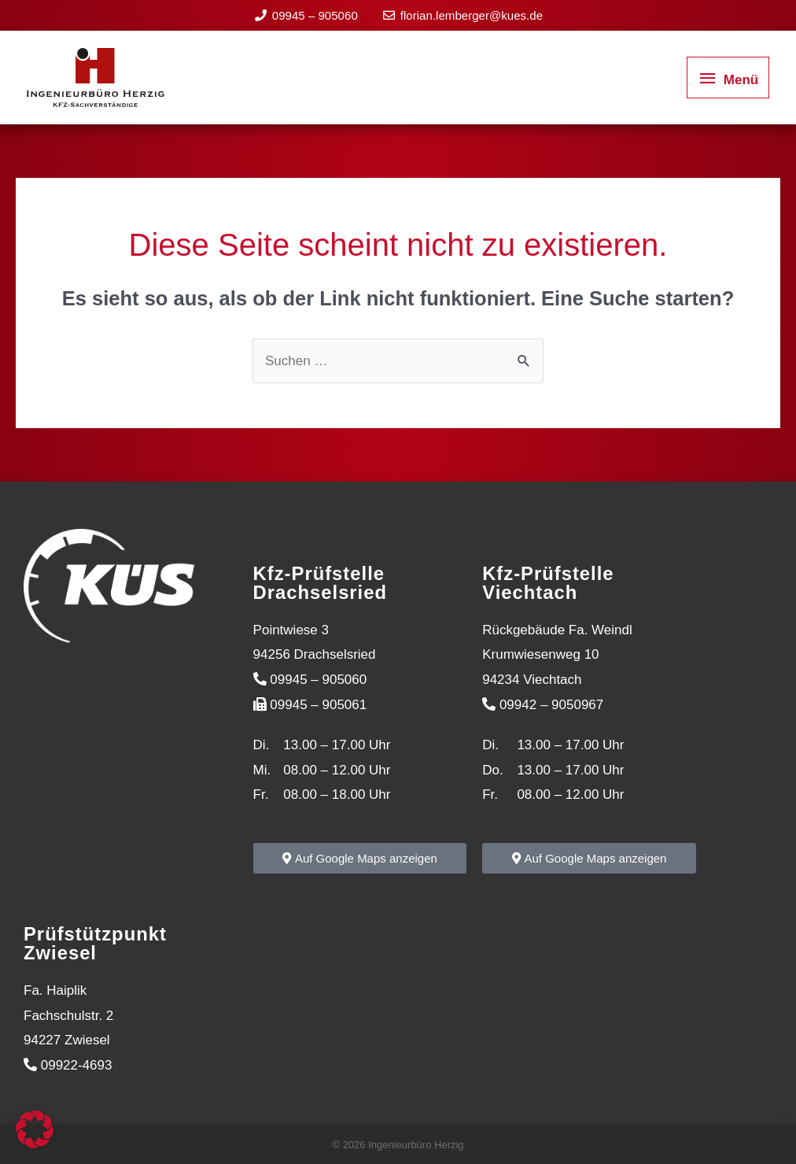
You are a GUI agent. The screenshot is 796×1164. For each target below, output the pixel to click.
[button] (34, 1129)
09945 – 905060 (318, 14)
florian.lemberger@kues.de (468, 14)
